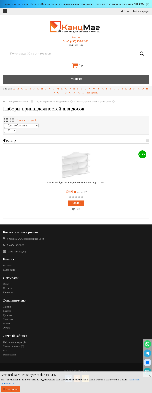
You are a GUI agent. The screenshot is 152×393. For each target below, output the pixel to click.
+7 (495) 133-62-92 (75, 41)
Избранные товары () (14, 342)
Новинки (7, 265)
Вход (125, 11)
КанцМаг (83, 371)
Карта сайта (9, 269)
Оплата (6, 327)
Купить (76, 203)
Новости (7, 288)
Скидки (7, 306)
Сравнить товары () (26, 120)
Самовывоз (8, 319)
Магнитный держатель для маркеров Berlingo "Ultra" (76, 182)
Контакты (8, 292)
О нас (6, 284)
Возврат (7, 311)
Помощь (7, 323)
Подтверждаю (10, 388)
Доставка (7, 315)
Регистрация (141, 11)
